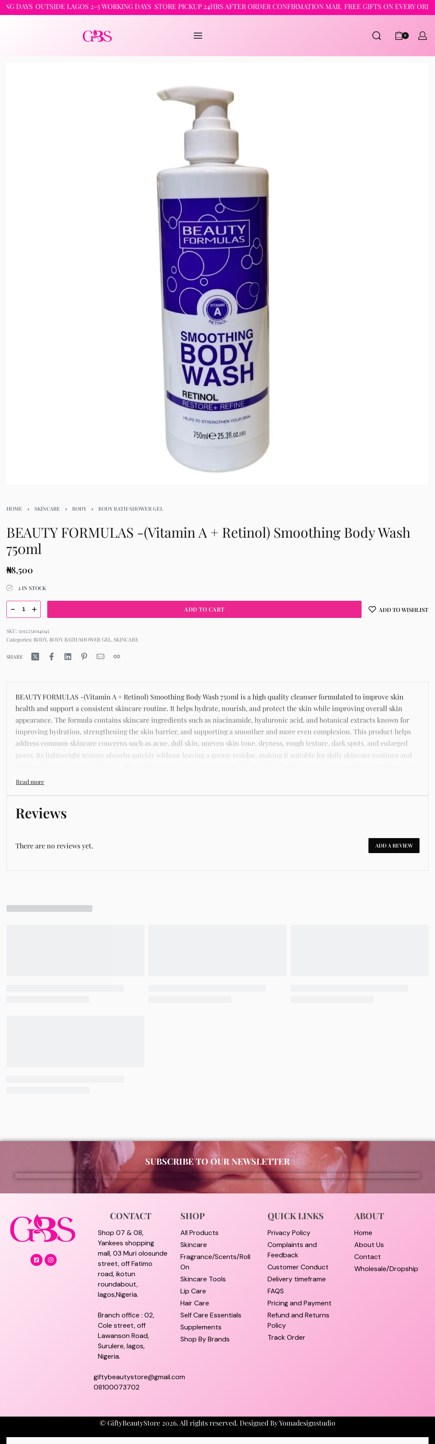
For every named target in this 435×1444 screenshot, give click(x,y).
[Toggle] (30, 781)
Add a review (394, 845)
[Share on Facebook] (51, 656)
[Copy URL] (117, 656)
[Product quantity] (23, 609)
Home (14, 508)
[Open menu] (198, 35)
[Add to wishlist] (398, 609)
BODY (79, 508)
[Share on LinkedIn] (68, 656)
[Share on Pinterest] (84, 656)
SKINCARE (47, 508)
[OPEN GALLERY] (217, 273)
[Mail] (100, 656)
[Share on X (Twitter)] (35, 656)
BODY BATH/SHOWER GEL (130, 508)
